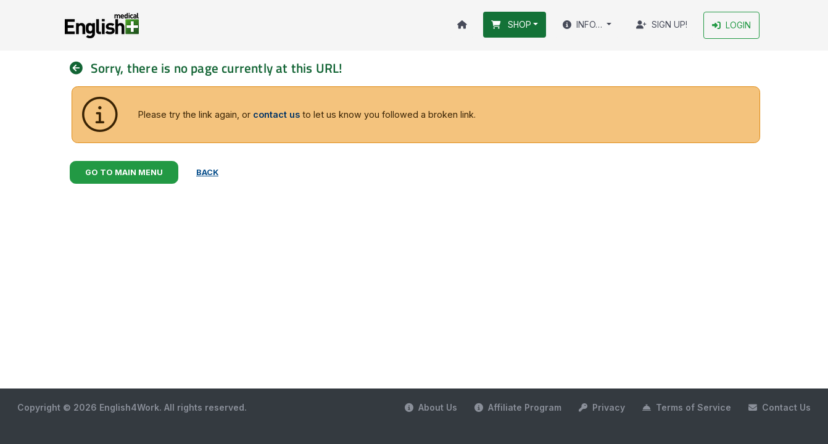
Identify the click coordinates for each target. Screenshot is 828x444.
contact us (276, 114)
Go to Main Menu (124, 172)
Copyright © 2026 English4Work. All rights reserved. (132, 407)
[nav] (80, 68)
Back (207, 172)
